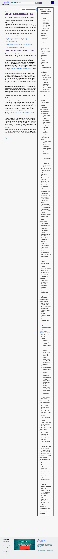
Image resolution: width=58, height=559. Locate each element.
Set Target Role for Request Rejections (46, 127)
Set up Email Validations (12, 41)
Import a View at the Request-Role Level (45, 235)
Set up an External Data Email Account (47, 79)
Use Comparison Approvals (45, 453)
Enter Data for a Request (44, 231)
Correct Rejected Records (44, 248)
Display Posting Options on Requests (46, 68)
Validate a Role (44, 241)
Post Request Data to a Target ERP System (46, 251)
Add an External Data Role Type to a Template (45, 312)
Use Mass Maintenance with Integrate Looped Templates (45, 429)
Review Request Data (45, 245)
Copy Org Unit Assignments (44, 297)
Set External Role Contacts (47, 350)
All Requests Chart (45, 462)
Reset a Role (44, 243)
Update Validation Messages (45, 49)
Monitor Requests (45, 272)
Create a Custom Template (44, 99)
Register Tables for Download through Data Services (46, 211)
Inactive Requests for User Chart (45, 484)
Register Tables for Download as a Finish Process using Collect (45, 206)
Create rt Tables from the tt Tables (45, 438)
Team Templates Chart (46, 490)
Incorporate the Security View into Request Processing (45, 292)
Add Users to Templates (46, 168)
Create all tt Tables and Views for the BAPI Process (46, 407)
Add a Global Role (45, 44)
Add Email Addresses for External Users (46, 84)
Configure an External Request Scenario (46, 342)
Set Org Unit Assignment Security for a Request (21, 68)
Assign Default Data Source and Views (45, 182)
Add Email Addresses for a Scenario (15, 47)
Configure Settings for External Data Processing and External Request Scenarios (46, 73)
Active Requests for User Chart (45, 480)
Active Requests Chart (45, 472)
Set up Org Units (44, 280)
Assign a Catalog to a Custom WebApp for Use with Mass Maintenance (45, 38)
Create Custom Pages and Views (45, 442)
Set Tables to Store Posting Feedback (45, 198)
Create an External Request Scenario (47, 346)
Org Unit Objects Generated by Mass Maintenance (45, 284)
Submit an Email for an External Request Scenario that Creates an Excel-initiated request (47, 391)
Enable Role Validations (46, 46)
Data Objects (44, 107)
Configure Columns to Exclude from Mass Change (45, 64)
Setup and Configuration (45, 9)
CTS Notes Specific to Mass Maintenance (45, 512)
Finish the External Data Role (46, 325)
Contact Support (6, 541)
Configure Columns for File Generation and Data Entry (46, 138)
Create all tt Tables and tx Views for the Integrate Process (46, 434)
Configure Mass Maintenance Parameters (44, 32)
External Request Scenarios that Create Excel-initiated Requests (46, 366)
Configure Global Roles (46, 42)
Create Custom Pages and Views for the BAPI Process (46, 419)
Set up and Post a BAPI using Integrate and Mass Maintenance (45, 402)
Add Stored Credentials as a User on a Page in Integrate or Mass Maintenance (47, 25)
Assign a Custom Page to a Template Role (46, 133)
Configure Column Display (47, 142)
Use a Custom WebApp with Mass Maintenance (45, 456)
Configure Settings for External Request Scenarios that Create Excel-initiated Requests (47, 373)
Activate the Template (45, 214)
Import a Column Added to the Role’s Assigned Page (46, 164)
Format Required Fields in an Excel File (46, 153)
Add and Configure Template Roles (45, 112)
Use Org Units (42, 278)
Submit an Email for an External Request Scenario (47, 361)
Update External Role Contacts (45, 316)
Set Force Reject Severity (44, 201)
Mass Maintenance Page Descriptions (45, 92)
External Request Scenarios (13, 43)
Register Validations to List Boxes (47, 158)
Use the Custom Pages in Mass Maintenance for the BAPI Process (46, 424)
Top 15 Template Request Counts (44, 500)
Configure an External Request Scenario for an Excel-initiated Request (46, 382)
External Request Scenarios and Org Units (16, 38)
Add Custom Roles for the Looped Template (46, 451)
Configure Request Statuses (45, 59)
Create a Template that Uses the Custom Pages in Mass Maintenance (46, 447)
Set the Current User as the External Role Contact (46, 355)
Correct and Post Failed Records (46, 261)
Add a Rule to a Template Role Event (45, 191)
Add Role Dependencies (46, 119)
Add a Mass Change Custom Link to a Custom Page (45, 227)
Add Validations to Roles (47, 123)
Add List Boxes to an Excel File (47, 149)
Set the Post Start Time (46, 254)
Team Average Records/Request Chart (46, 469)
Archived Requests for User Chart (46, 487)
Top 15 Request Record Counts (46, 503)
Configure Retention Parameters (45, 178)
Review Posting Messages (44, 257)
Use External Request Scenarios (45, 332)
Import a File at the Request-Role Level (45, 238)
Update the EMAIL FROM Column (47, 88)
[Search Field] (26, 3)
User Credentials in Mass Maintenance (47, 19)
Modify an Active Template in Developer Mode (46, 218)
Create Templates (43, 95)
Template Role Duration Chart (46, 496)
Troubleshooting (43, 506)
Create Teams (44, 97)
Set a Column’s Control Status (46, 145)
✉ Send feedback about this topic (14, 137)
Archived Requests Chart (45, 476)
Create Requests (44, 223)
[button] (37, 3)
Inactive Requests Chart (46, 474)
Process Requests (43, 221)
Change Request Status (46, 268)
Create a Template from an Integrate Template (45, 104)
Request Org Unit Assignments (44, 288)
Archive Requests (45, 270)
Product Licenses (6, 551)
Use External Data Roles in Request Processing (19, 112)
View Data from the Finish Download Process (45, 265)
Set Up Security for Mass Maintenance (45, 14)
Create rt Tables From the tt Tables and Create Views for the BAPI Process (46, 413)
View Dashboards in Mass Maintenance (45, 460)
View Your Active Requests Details (44, 275)
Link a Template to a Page (45, 171)
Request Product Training (7, 545)
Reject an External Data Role (46, 328)
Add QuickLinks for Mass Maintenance (45, 509)
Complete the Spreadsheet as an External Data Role (18, 125)
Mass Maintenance (28, 10)
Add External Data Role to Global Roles (46, 307)
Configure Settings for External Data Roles (45, 304)
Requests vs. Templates (46, 11)
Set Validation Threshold (44, 175)
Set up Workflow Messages (44, 56)
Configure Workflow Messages (45, 52)
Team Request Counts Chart (45, 465)
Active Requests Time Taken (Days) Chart (45, 493)
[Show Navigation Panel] (52, 2)
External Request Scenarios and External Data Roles (19, 39)
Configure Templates (44, 109)
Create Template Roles (46, 116)
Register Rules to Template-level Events (45, 194)
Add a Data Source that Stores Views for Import (46, 186)
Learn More (25, 548)
